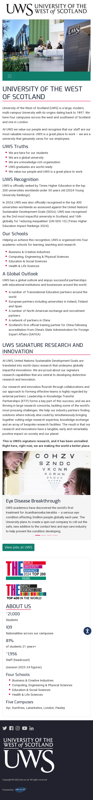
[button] (9, 495)
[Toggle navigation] (9, 76)
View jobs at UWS (18, 547)
